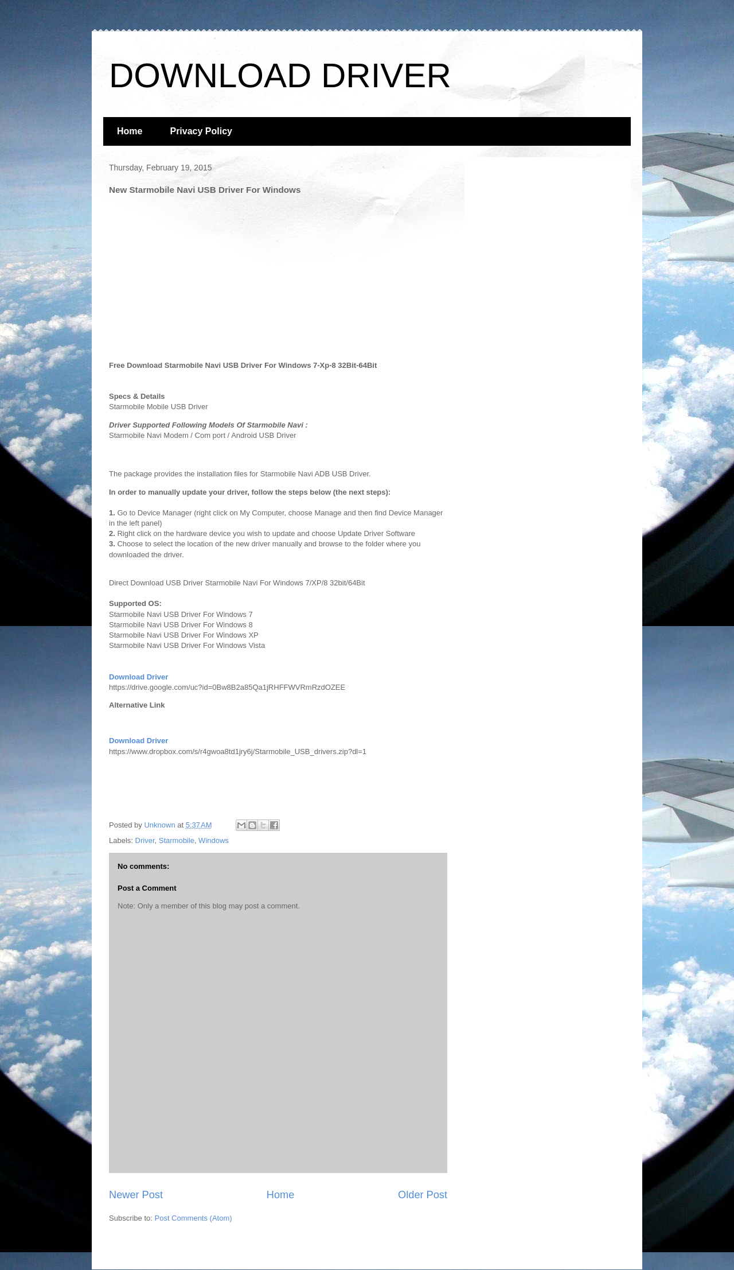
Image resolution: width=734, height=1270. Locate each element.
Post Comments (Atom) (193, 1218)
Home (129, 131)
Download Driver (138, 677)
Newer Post (136, 1195)
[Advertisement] (195, 275)
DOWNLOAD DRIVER (280, 75)
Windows (213, 840)
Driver (145, 840)
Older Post (422, 1195)
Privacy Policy (201, 131)
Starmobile (176, 840)
